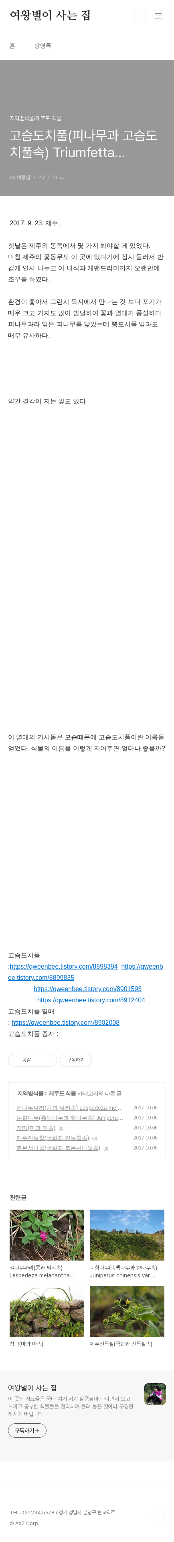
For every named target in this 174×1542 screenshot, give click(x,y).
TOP (158, 1516)
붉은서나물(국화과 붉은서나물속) (58, 1148)
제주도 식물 (62, 1093)
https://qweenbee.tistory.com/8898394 (63, 966)
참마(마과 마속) (35, 1128)
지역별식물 (30, 1093)
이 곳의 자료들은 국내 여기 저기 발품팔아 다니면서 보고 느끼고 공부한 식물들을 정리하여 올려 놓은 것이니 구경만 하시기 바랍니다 (71, 1406)
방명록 (42, 46)
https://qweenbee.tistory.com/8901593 (88, 989)
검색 (140, 16)
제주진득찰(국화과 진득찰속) (52, 1138)
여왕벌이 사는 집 (50, 16)
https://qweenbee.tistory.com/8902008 (65, 1022)
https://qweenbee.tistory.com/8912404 (91, 1000)
